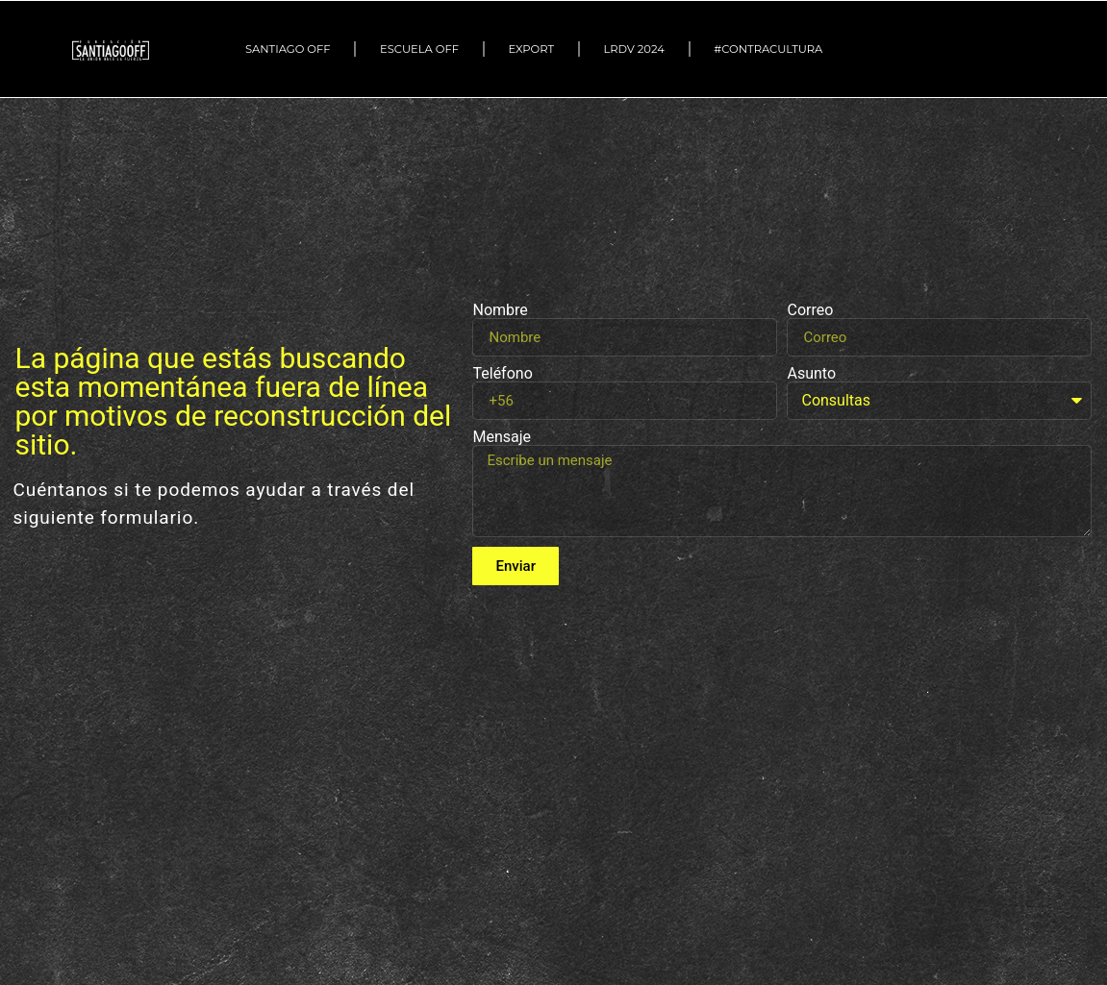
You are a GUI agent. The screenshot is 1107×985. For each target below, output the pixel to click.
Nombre (499, 310)
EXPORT (531, 49)
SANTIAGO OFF (288, 49)
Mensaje (501, 437)
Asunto (811, 374)
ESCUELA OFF (419, 49)
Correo (810, 310)
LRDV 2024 (633, 49)
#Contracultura (773, 49)
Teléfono (502, 374)
